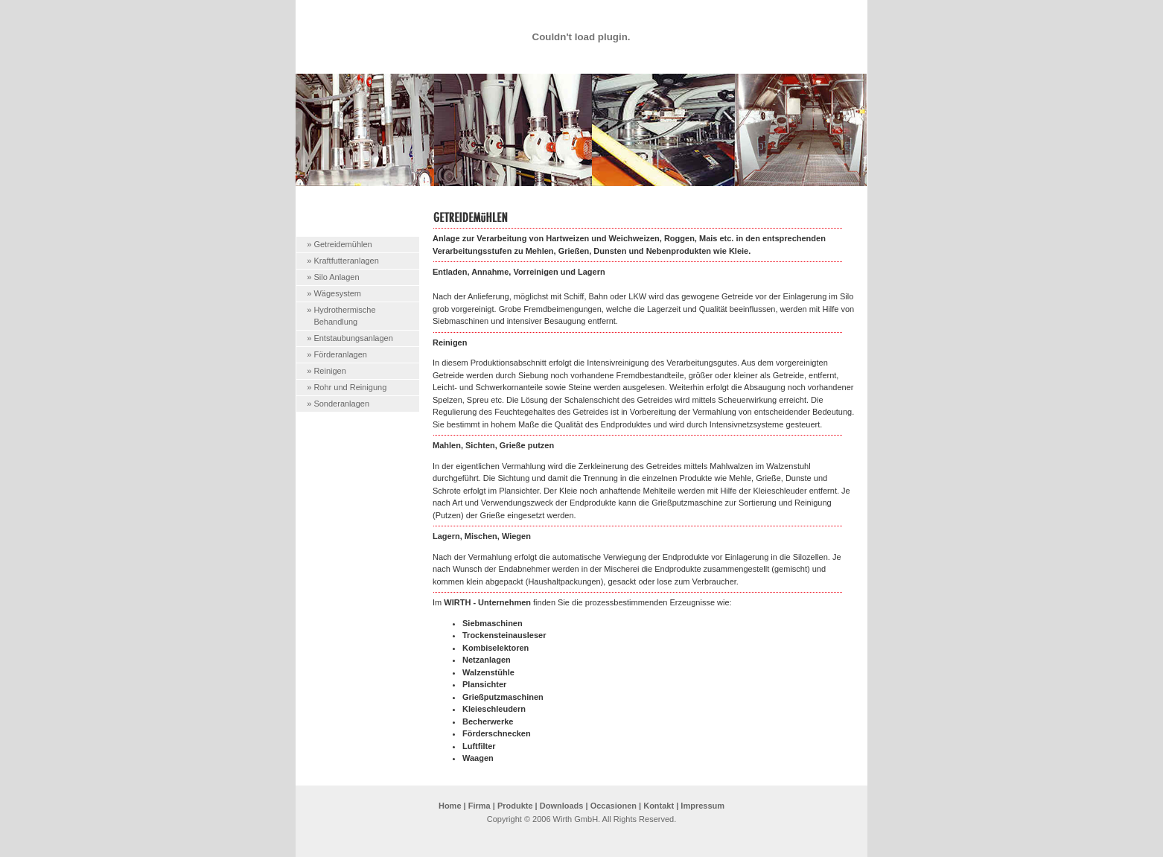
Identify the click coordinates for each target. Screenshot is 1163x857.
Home (450, 805)
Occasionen (613, 805)
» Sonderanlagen (338, 403)
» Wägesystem (334, 293)
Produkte (515, 805)
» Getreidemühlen (339, 244)
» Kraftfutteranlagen (343, 260)
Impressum (702, 805)
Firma (479, 805)
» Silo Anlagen (333, 277)
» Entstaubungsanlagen (350, 338)
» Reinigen (326, 370)
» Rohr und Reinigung (346, 387)
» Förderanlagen (337, 354)
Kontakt (658, 805)
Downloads (562, 805)
